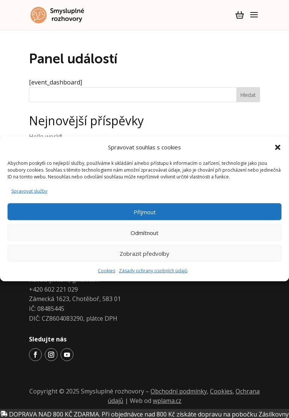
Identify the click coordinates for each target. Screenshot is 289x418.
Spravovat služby (29, 190)
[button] (277, 147)
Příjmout (145, 211)
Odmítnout (144, 232)
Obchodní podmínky (179, 391)
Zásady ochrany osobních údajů (153, 270)
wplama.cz (167, 400)
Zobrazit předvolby (144, 253)
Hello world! (45, 136)
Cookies (106, 270)
